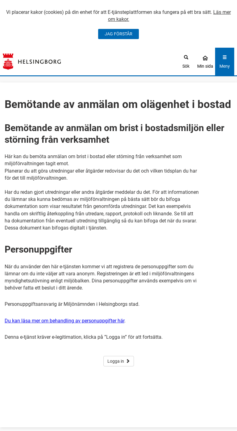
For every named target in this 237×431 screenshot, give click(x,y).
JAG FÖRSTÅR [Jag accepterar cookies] (118, 33)
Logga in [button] (118, 361)
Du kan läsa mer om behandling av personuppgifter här (64, 321)
